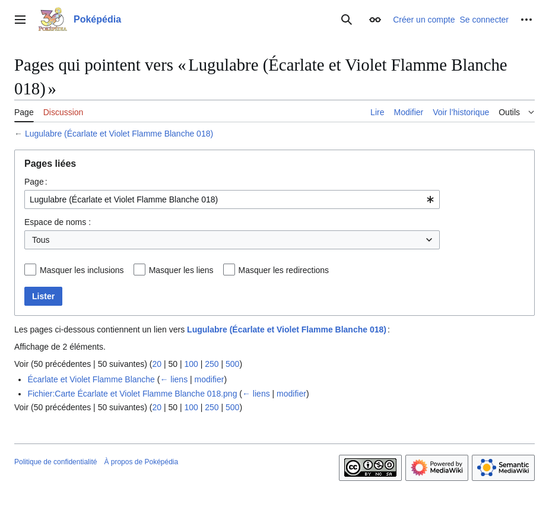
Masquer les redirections (284, 270)
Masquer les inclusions (82, 270)
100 (191, 364)
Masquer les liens (181, 270)
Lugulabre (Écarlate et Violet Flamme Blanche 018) (119, 133)
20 (156, 364)
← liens (174, 379)
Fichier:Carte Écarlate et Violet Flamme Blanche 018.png (132, 393)
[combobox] (232, 199)
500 (232, 364)
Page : (35, 181)
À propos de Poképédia (141, 462)
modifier (209, 379)
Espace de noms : (57, 222)
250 (211, 364)
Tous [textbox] (41, 240)
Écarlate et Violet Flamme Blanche (91, 379)
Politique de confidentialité (55, 462)
